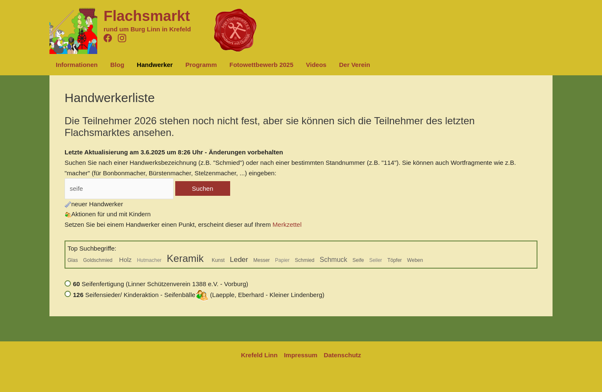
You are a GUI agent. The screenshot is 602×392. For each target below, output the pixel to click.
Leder (239, 260)
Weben (415, 260)
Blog (117, 64)
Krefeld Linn (259, 355)
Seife (358, 260)
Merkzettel (286, 224)
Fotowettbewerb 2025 (261, 64)
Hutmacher (149, 260)
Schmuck (334, 259)
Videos (316, 64)
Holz (125, 259)
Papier (282, 260)
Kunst (218, 260)
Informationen (77, 64)
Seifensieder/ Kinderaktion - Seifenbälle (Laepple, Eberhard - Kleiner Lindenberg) (198, 294)
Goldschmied (98, 260)
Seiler (375, 260)
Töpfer (394, 260)
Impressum (300, 355)
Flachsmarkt (147, 16)
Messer (261, 260)
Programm (201, 64)
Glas (72, 260)
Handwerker (155, 64)
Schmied (304, 260)
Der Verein (354, 64)
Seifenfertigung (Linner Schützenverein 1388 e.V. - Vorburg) (160, 283)
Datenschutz (342, 355)
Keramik (187, 258)
